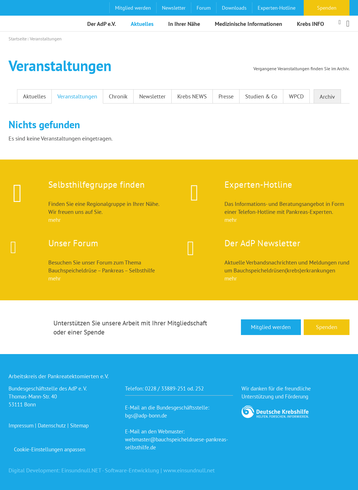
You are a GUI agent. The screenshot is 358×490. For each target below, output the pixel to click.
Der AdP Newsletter (262, 243)
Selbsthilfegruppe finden (96, 184)
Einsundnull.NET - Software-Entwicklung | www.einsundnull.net (138, 470)
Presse (226, 96)
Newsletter (174, 8)
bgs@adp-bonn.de (146, 415)
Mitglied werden (133, 8)
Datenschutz (52, 425)
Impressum (21, 425)
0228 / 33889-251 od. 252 (174, 388)
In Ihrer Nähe (184, 24)
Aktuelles (142, 24)
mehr (54, 220)
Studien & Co (261, 96)
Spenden (326, 8)
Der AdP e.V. (101, 24)
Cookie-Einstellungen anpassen (49, 449)
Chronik (118, 96)
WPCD (296, 96)
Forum (204, 8)
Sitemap (79, 425)
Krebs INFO (310, 24)
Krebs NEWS (192, 96)
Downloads (234, 8)
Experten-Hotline (276, 8)
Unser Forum (73, 243)
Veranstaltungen (77, 96)
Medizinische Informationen (248, 24)
